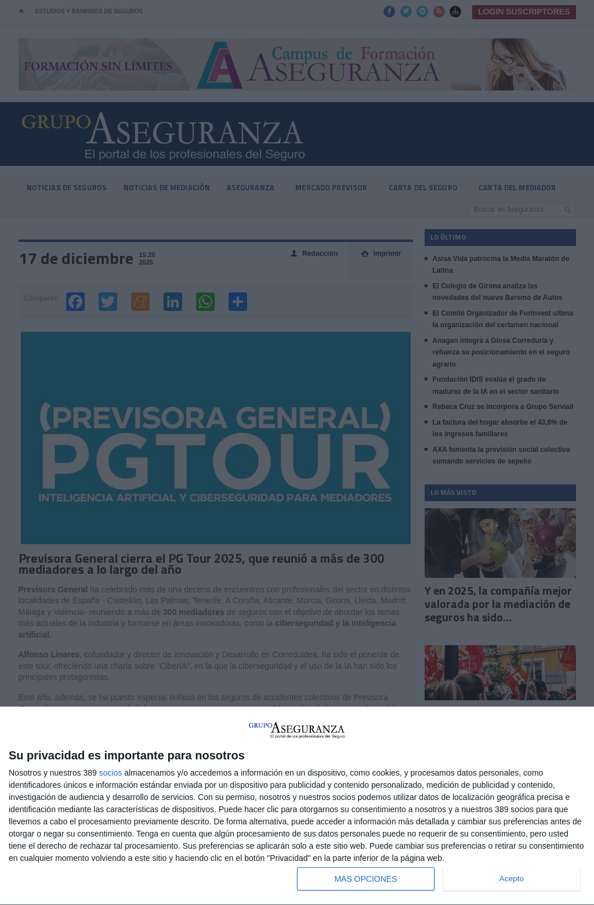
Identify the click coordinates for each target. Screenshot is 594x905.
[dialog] (297, 806)
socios (110, 773)
